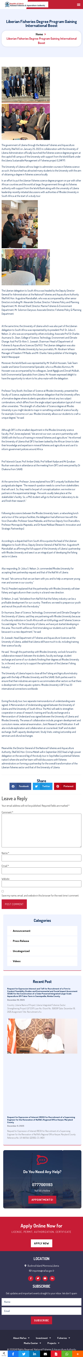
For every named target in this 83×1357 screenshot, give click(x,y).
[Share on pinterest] (65, 786)
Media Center (32, 1343)
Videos (17, 961)
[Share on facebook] (20, 786)
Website (5, 879)
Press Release (21, 941)
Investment (43, 1338)
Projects (53, 1343)
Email (5, 866)
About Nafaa (21, 1338)
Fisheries (63, 1338)
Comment (7, 812)
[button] (78, 4)
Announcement (21, 930)
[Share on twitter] (43, 786)
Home (39, 34)
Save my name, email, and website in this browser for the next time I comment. (40, 895)
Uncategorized (21, 951)
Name (5, 853)
